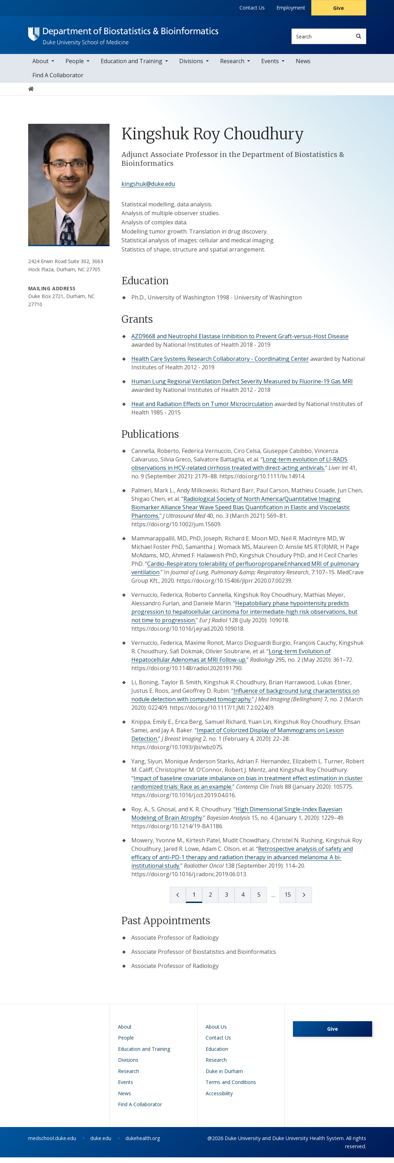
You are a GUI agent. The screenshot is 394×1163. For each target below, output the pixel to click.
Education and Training (131, 67)
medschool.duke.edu (52, 1143)
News (303, 67)
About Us (216, 1032)
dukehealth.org (142, 1143)
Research (232, 67)
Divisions (191, 67)
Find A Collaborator (57, 81)
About (40, 67)
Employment (290, 7)
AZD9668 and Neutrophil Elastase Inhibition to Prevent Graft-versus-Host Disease (240, 342)
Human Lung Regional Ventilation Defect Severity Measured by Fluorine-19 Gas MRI (242, 387)
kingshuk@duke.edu (148, 189)
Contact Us (252, 7)
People (74, 67)
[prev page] (178, 900)
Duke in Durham (224, 1076)
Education (217, 1054)
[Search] (358, 36)
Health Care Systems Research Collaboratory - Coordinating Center (220, 364)
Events (270, 67)
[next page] (273, 900)
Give (338, 8)
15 (287, 900)
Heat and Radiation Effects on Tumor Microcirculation (202, 409)
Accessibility (219, 1099)
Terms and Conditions (231, 1087)
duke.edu (100, 1143)
